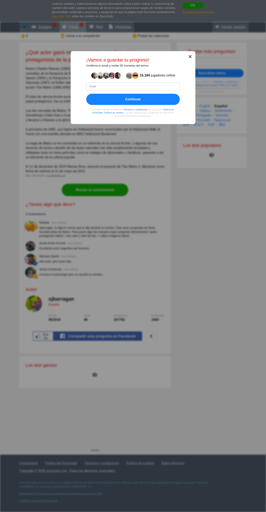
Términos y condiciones (135, 109)
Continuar (133, 99)
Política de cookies (113, 113)
